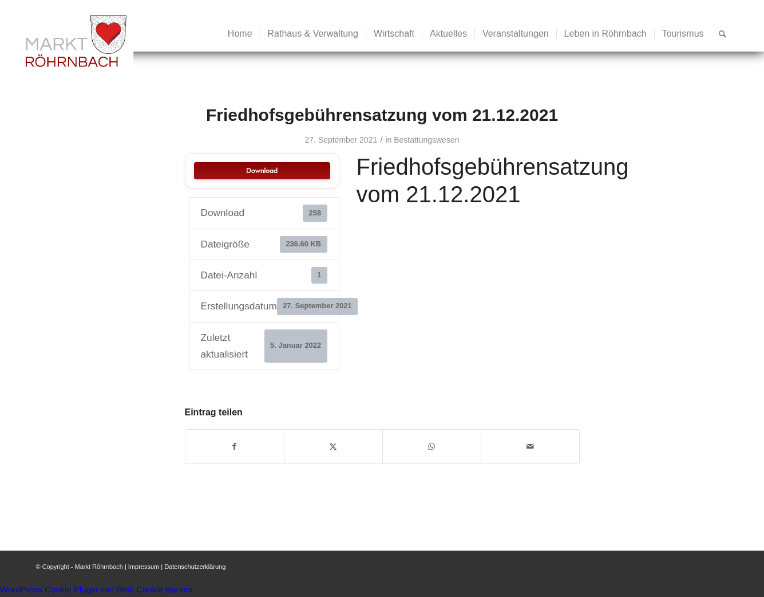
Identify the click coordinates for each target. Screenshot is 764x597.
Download (262, 170)
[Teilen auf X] (333, 447)
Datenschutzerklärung (194, 566)
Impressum (143, 566)
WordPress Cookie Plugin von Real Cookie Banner (96, 589)
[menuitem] (240, 34)
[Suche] (722, 34)
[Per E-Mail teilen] (530, 447)
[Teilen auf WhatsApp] (432, 447)
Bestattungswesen (426, 139)
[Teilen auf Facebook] (234, 447)
